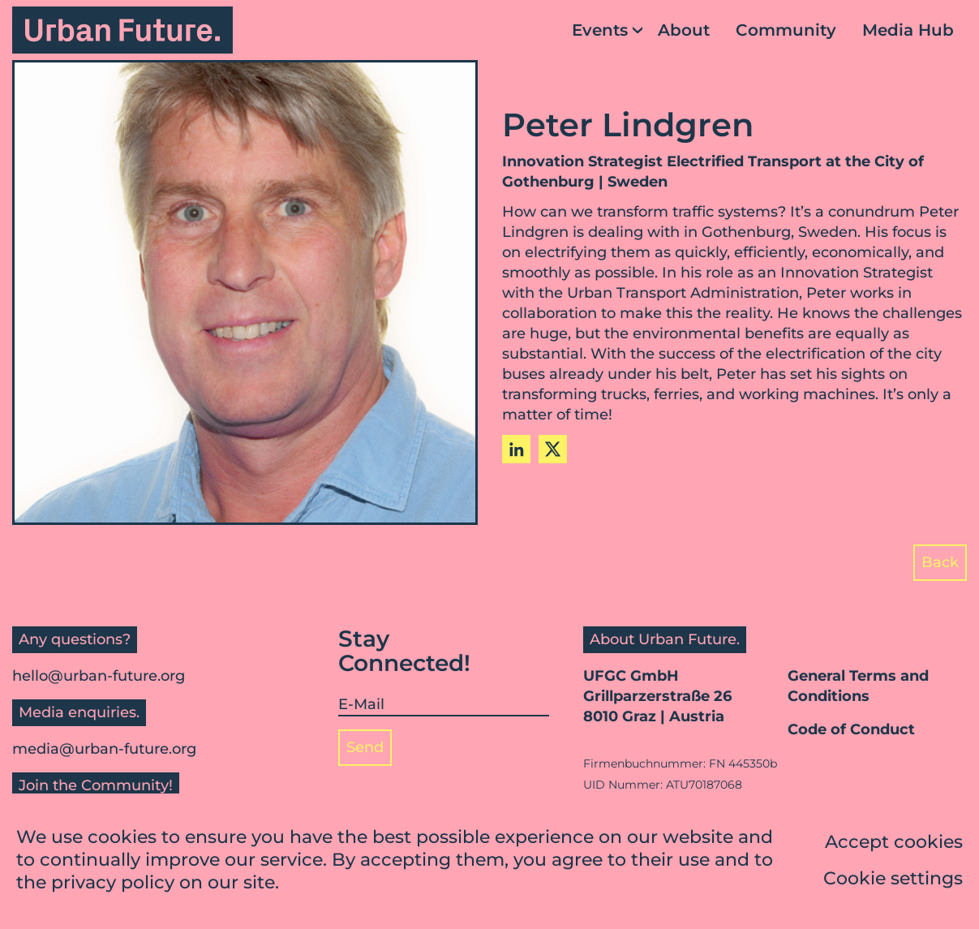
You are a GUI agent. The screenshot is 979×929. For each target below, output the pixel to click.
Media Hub (908, 30)
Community (786, 30)
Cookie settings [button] (893, 880)
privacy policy (112, 884)
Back (940, 562)
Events (600, 30)
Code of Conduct (851, 729)
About (684, 30)
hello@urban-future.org (98, 676)
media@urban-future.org (104, 749)
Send (365, 747)
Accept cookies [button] (894, 843)
